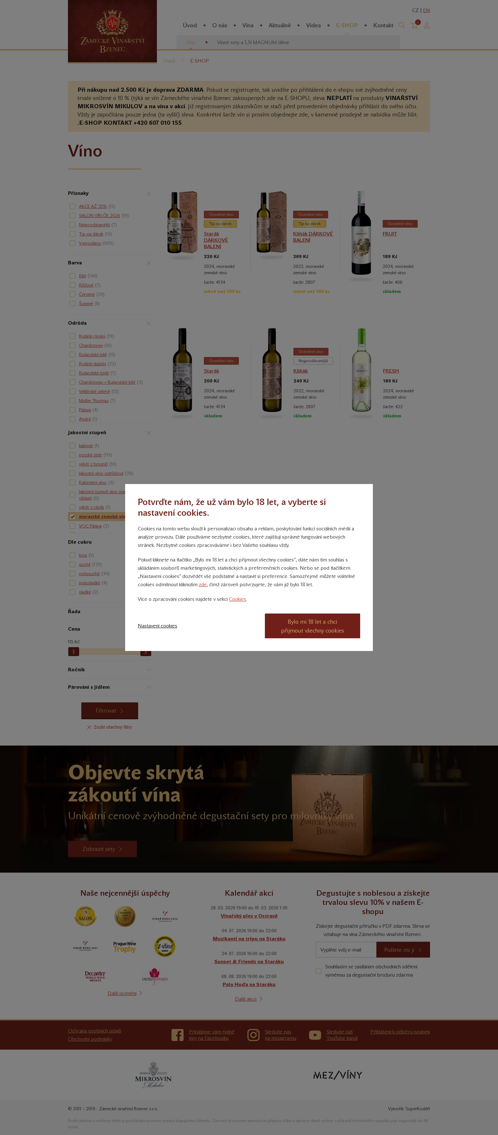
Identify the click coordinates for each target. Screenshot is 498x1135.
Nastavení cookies (157, 626)
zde (203, 584)
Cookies (237, 599)
